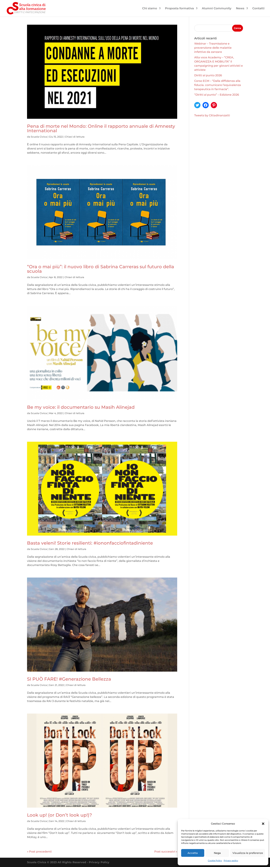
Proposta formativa (179, 8)
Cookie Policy (215, 860)
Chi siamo (149, 8)
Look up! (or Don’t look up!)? (60, 815)
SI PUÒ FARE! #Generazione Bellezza (69, 679)
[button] (263, 823)
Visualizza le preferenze (247, 853)
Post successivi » (165, 851)
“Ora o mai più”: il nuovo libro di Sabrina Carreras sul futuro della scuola (100, 269)
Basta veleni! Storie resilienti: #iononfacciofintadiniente (90, 543)
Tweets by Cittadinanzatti (212, 115)
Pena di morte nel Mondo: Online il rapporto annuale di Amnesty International (101, 128)
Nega (217, 853)
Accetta (193, 853)
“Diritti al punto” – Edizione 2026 (216, 94)
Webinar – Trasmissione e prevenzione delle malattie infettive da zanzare (213, 48)
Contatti (258, 8)
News (240, 8)
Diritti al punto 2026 (208, 75)
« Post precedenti (39, 851)
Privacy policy (231, 860)
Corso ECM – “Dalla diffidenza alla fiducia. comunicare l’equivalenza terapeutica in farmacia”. (217, 85)
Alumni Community (216, 8)
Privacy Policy (99, 862)
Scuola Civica (39, 136)
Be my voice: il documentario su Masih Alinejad (81, 407)
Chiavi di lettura (74, 136)
